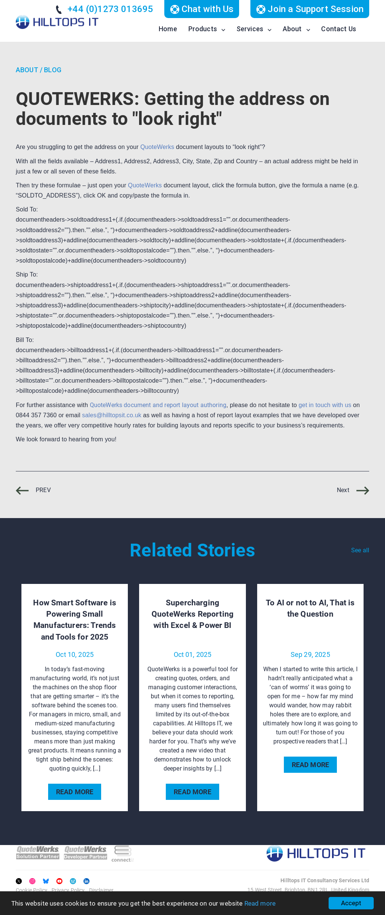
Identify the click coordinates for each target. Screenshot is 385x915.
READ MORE (74, 792)
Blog (52, 70)
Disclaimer (101, 890)
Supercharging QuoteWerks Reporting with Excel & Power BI (192, 614)
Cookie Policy (31, 890)
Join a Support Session (310, 9)
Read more (260, 903)
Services (249, 29)
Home (168, 29)
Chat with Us (201, 9)
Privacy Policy (68, 890)
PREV (33, 490)
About (292, 29)
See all (360, 550)
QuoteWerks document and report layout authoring (158, 405)
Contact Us (338, 29)
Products (202, 29)
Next (353, 490)
